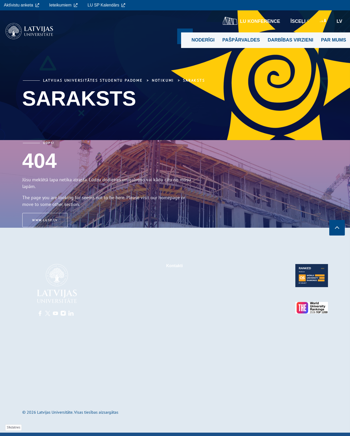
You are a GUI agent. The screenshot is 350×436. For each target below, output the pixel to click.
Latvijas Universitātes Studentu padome (93, 80)
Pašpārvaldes (241, 40)
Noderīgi (203, 40)
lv (339, 21)
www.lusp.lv (45, 220)
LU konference (251, 20)
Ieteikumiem (63, 5)
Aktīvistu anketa (21, 5)
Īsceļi (300, 21)
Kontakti (174, 266)
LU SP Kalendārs (106, 5)
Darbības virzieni (290, 40)
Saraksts (194, 80)
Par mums (333, 40)
